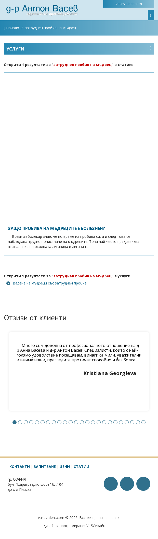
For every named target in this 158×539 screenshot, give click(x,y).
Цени (65, 466)
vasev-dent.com (129, 3)
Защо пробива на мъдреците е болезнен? (56, 228)
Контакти (19, 466)
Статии (81, 466)
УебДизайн (95, 525)
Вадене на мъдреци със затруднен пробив (46, 283)
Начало (11, 27)
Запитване (45, 466)
